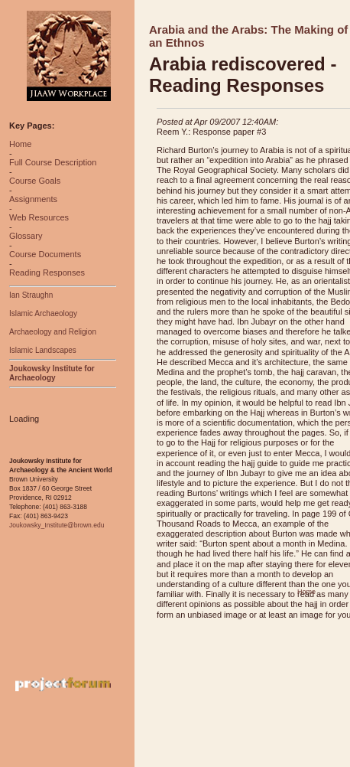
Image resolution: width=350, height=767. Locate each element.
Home (20, 144)
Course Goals (34, 180)
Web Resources (39, 217)
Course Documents (45, 254)
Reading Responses (47, 272)
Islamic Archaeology (43, 313)
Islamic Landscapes (42, 350)
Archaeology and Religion (52, 332)
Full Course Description (52, 162)
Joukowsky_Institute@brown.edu (56, 525)
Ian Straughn (31, 295)
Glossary (25, 235)
